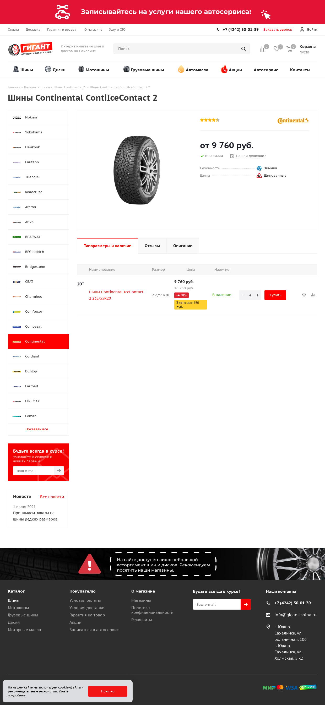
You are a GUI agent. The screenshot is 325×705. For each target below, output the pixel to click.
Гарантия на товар (87, 614)
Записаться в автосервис (94, 629)
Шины (13, 600)
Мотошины (18, 607)
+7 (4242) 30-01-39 (241, 29)
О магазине (143, 591)
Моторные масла (24, 629)
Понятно (108, 691)
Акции (75, 622)
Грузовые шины (23, 614)
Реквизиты (141, 619)
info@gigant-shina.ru (295, 614)
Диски (14, 622)
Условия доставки (86, 607)
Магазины (141, 600)
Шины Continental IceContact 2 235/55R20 (116, 295)
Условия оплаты (85, 600)
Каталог (16, 591)
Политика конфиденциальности (152, 610)
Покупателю (82, 591)
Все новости (52, 496)
